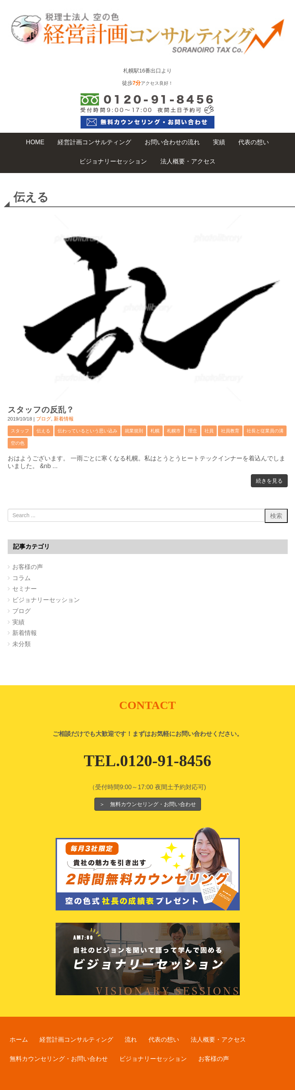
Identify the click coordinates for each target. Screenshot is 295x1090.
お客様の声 (27, 567)
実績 (18, 622)
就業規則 (134, 431)
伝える (43, 431)
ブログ (43, 419)
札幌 (155, 431)
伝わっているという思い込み (87, 431)
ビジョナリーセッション (46, 600)
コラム (21, 578)
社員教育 (230, 431)
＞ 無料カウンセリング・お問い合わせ (147, 804)
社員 (209, 431)
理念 (192, 431)
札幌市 (174, 431)
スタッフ (20, 431)
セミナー (24, 588)
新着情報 (64, 419)
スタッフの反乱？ (41, 409)
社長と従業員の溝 (265, 431)
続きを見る (269, 481)
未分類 (21, 644)
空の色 (18, 443)
